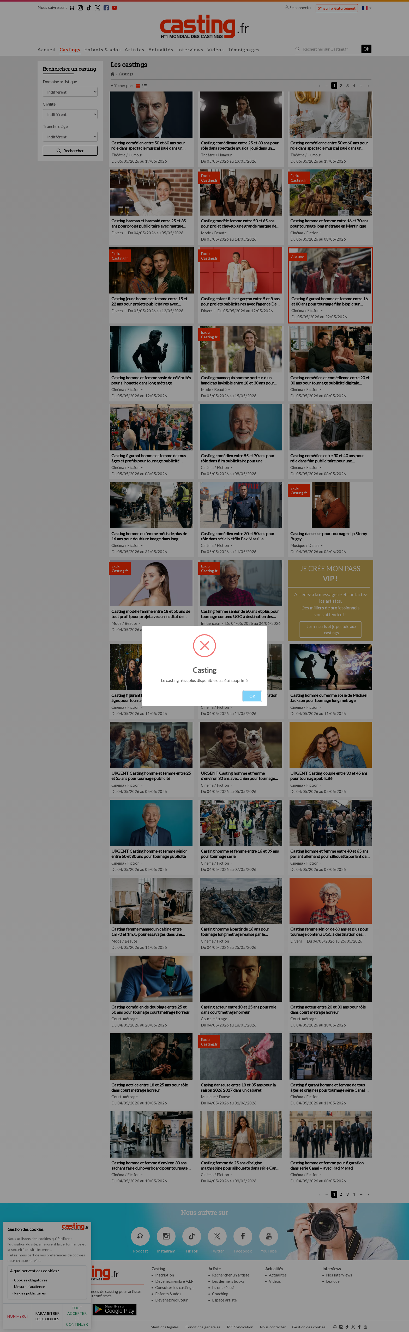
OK (252, 696)
